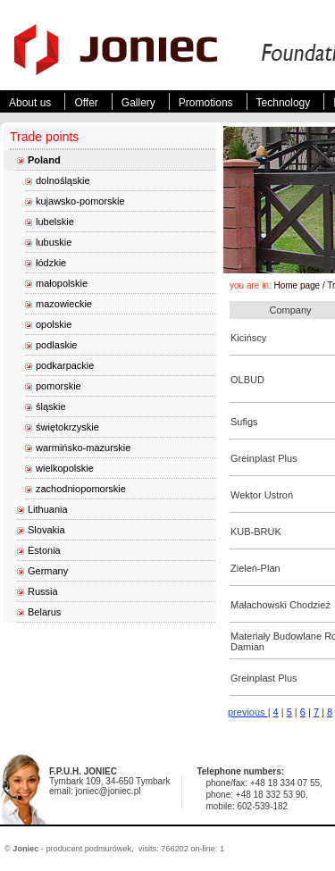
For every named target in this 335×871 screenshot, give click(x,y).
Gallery (138, 102)
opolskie (53, 324)
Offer (85, 102)
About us (30, 102)
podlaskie (56, 344)
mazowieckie (64, 303)
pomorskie (58, 386)
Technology (283, 102)
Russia (43, 591)
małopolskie (62, 283)
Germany (48, 570)
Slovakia (46, 529)
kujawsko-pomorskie (80, 201)
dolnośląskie (63, 180)
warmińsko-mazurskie (83, 447)
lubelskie (55, 221)
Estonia (44, 550)
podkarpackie (65, 365)
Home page (296, 285)
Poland (44, 160)
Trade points (44, 137)
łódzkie (51, 262)
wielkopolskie (65, 468)
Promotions (206, 102)
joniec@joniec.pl (107, 791)
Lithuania (48, 509)
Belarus (44, 612)
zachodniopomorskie (81, 488)
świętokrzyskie (67, 427)
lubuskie (53, 242)
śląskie (51, 406)
